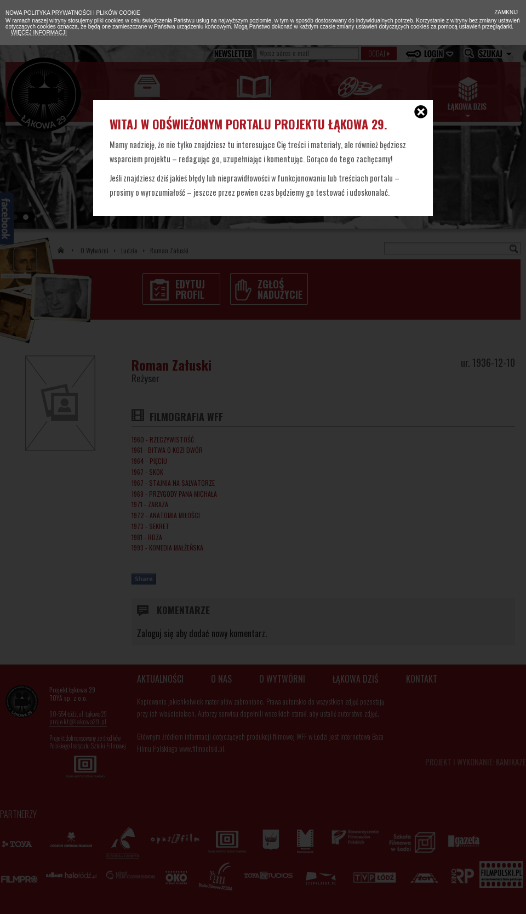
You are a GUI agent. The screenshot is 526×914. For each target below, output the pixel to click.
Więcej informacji (39, 33)
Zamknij (505, 12)
